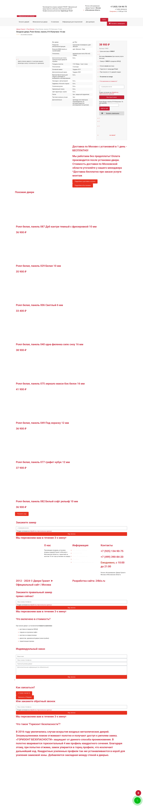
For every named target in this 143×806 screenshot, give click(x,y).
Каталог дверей (22, 22)
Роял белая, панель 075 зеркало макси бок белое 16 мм (50, 383)
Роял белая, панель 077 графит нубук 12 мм (43, 462)
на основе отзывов (26, 34)
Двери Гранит (20, 29)
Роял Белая (30, 29)
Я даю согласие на (108, 93)
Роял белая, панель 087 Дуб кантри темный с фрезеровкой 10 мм (56, 226)
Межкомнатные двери (40, 22)
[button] (138, 793)
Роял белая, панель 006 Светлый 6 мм (39, 305)
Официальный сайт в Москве (26, 16)
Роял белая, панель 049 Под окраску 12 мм (42, 422)
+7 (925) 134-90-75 (119, 7)
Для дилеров (90, 22)
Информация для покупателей (72, 22)
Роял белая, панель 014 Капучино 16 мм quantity (111, 102)
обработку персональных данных (108, 93)
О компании (55, 22)
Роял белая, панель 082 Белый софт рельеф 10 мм (47, 501)
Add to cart (104, 108)
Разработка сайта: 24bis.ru (88, 580)
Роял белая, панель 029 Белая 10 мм (38, 265)
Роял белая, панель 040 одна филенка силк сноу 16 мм (49, 344)
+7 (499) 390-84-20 (121, 9)
